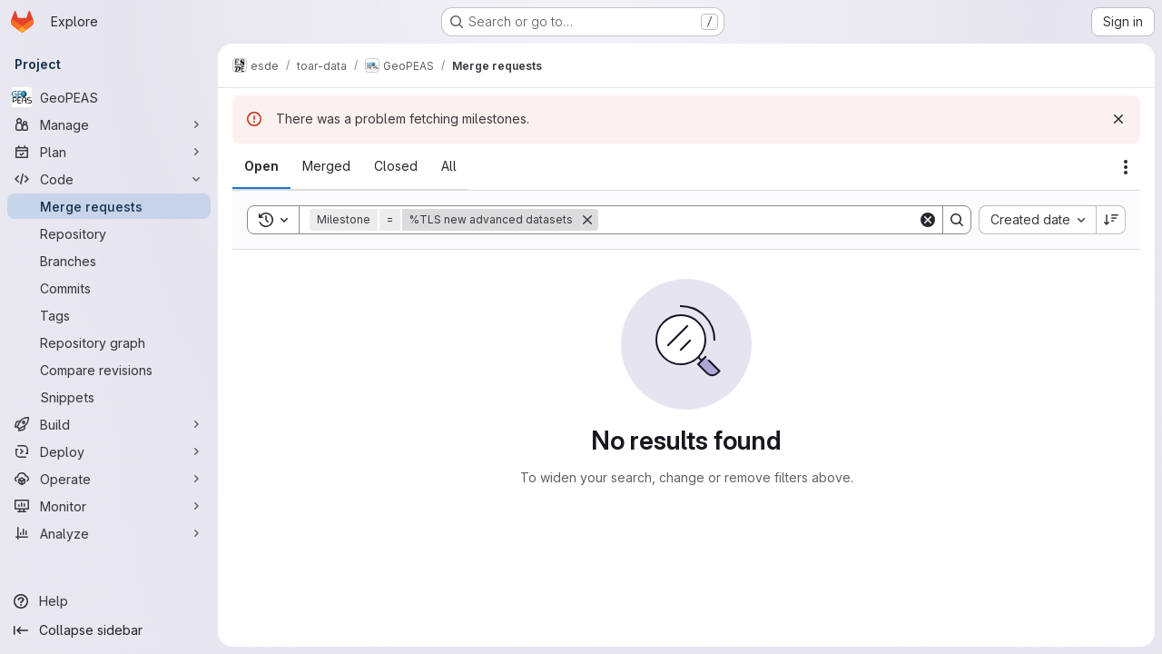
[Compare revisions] (109, 369)
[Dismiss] (1118, 119)
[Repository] (109, 233)
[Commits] (109, 288)
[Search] (758, 220)
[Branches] (109, 260)
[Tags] (109, 315)
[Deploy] (109, 451)
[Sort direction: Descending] (1111, 219)
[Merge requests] (109, 206)
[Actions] (1125, 167)
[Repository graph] (109, 342)
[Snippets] (109, 397)
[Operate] (109, 478)
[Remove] (587, 220)
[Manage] (109, 124)
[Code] (109, 179)
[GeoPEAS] (109, 97)
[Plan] (109, 151)
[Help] (109, 601)
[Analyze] (109, 533)
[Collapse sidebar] (109, 630)
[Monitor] (109, 506)
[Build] (109, 424)
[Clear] (928, 220)
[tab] (261, 166)
